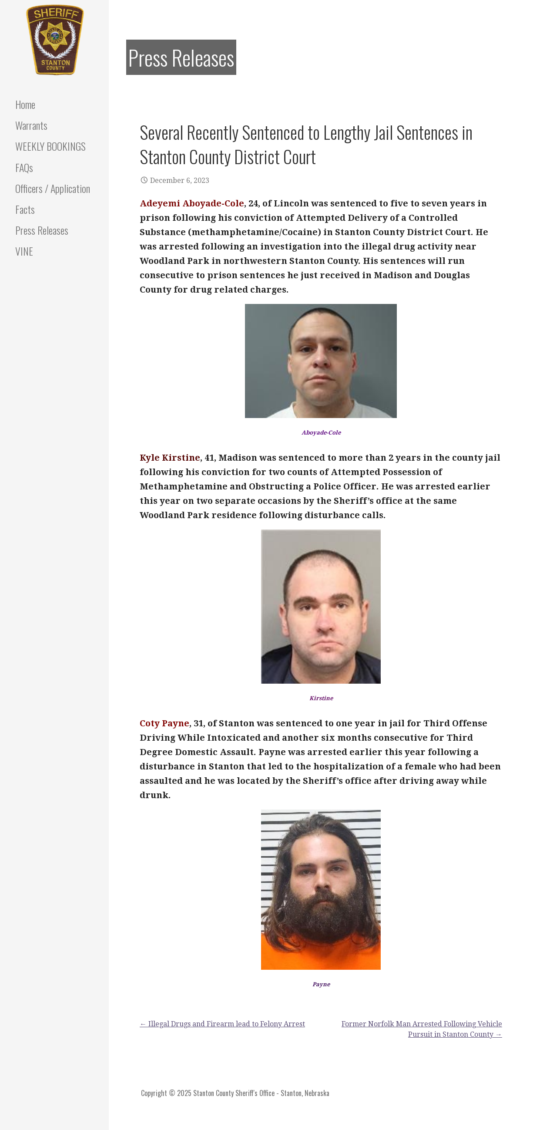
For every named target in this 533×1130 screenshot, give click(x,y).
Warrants (31, 125)
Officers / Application (52, 188)
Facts (25, 209)
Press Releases (41, 230)
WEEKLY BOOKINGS (50, 146)
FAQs (24, 167)
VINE (24, 251)
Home (25, 104)
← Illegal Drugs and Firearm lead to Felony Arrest (222, 1024)
